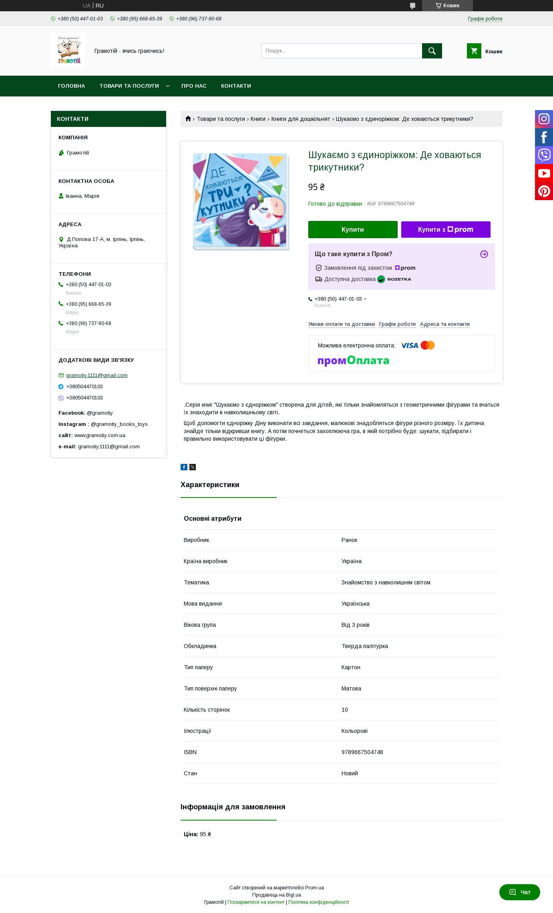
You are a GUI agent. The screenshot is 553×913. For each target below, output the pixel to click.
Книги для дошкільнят (300, 119)
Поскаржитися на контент (256, 902)
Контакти (236, 86)
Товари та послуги (129, 86)
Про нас (194, 86)
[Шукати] (432, 50)
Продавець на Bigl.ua (276, 895)
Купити (353, 229)
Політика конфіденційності (318, 902)
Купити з (445, 229)
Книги (258, 119)
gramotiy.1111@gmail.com (97, 375)
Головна (71, 86)
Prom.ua (314, 888)
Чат (520, 892)
